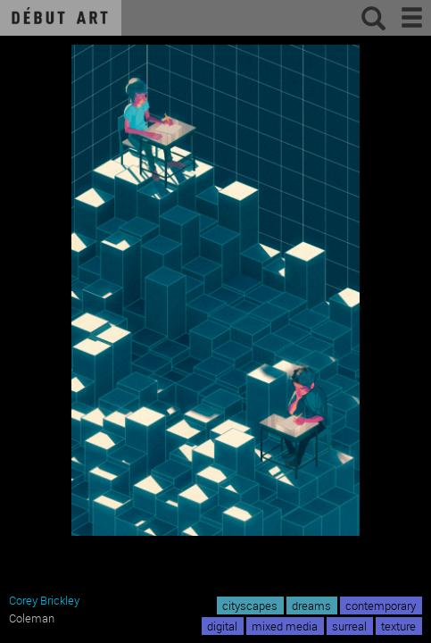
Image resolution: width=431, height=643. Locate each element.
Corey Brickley (44, 600)
